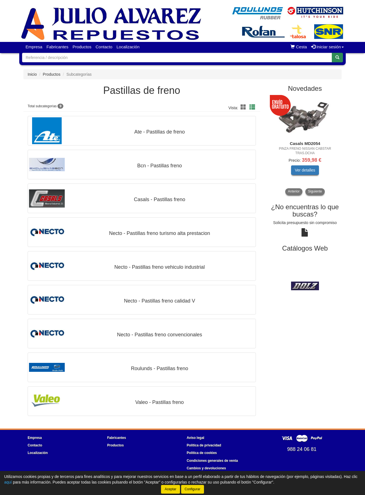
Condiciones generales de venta (212, 461)
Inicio (32, 74)
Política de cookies (202, 453)
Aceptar (170, 489)
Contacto (103, 46)
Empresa (34, 46)
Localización (128, 46)
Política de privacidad (204, 445)
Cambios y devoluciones (206, 468)
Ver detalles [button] (305, 170)
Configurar (192, 489)
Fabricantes (57, 46)
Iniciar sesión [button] (327, 46)
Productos (82, 46)
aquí (8, 482)
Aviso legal (195, 438)
